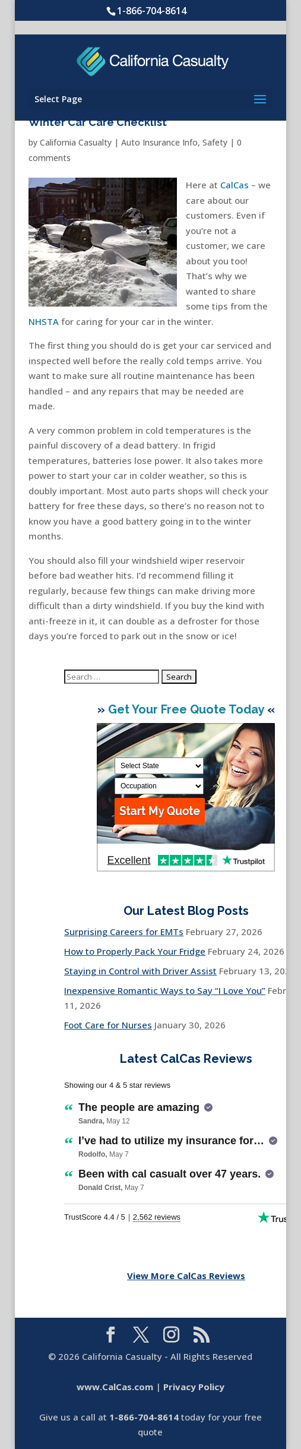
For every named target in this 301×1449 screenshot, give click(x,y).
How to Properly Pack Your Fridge (134, 951)
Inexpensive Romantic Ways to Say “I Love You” (164, 990)
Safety (214, 142)
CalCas (234, 185)
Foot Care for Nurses (108, 1025)
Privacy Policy (193, 1387)
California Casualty (76, 142)
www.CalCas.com (115, 1387)
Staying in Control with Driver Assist (140, 971)
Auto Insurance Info (159, 142)
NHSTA (43, 321)
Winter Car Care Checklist (97, 122)
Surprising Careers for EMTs (123, 931)
